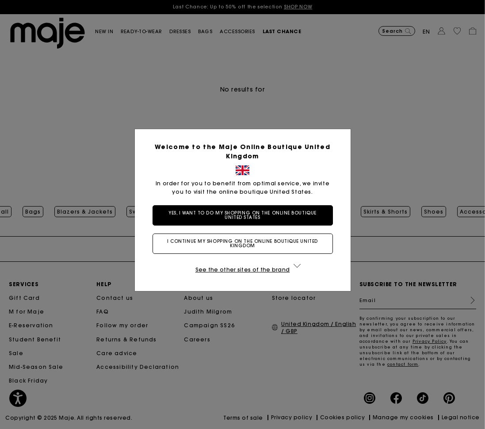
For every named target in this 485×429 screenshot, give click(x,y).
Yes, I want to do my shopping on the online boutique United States (242, 215)
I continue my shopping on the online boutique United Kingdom (242, 243)
